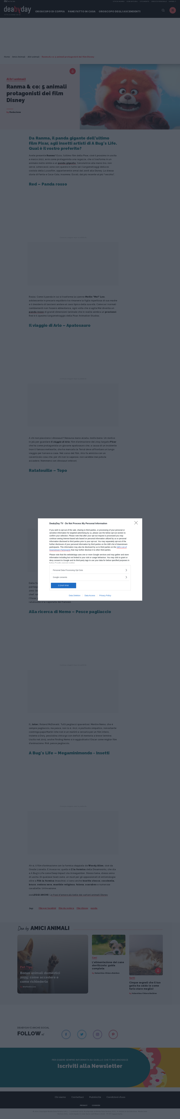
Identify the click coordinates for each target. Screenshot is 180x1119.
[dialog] (90, 559)
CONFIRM (63, 585)
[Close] (137, 523)
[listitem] (90, 570)
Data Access (90, 595)
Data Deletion (74, 595)
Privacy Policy (105, 595)
